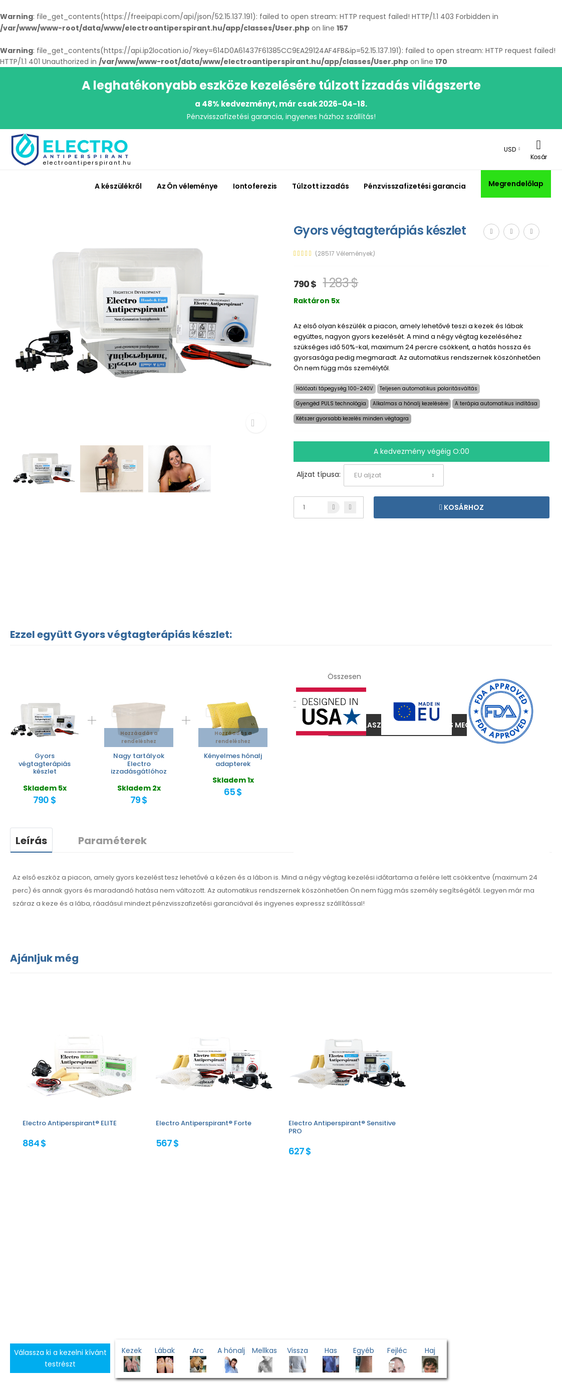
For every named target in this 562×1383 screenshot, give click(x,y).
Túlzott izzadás (320, 186)
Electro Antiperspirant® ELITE (70, 1123)
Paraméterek (112, 841)
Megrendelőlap (515, 184)
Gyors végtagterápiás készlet (45, 763)
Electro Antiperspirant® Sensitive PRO (342, 1127)
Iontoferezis (255, 186)
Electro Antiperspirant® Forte (203, 1123)
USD (510, 149)
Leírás (31, 841)
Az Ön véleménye (187, 186)
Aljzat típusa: (319, 474)
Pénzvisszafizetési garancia (415, 186)
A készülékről (118, 186)
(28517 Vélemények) (345, 254)
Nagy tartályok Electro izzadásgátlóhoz (139, 763)
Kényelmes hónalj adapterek (233, 760)
